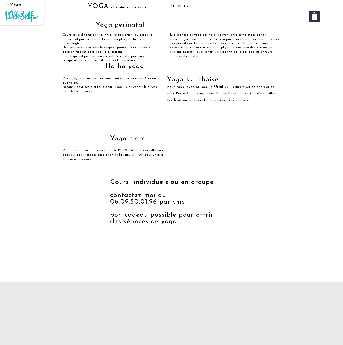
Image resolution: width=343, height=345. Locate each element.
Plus (264, 6)
